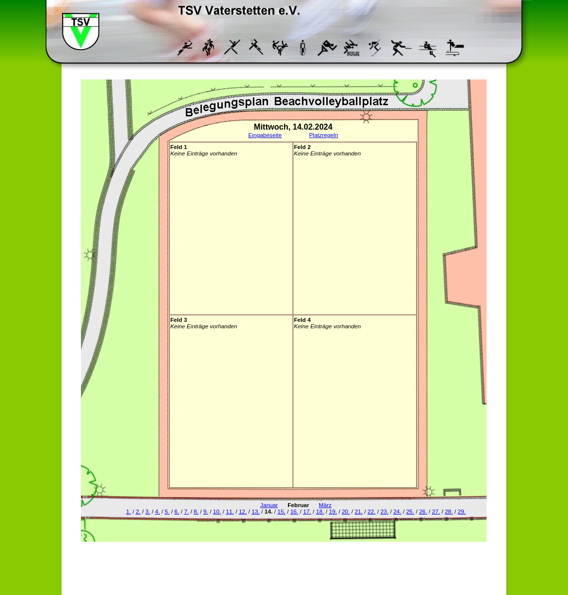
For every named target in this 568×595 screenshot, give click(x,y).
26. (423, 511)
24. (397, 511)
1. (128, 511)
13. (256, 511)
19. (333, 511)
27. (436, 511)
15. (281, 511)
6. (176, 511)
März (325, 505)
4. (157, 511)
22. (371, 511)
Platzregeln (323, 135)
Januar (269, 505)
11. (230, 511)
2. (138, 511)
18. (320, 511)
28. (449, 511)
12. (243, 511)
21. (358, 511)
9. (206, 511)
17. (307, 511)
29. (462, 511)
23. (384, 511)
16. (294, 511)
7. (186, 511)
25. (410, 511)
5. (167, 511)
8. (196, 511)
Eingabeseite (265, 135)
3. (147, 511)
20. (346, 511)
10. (217, 511)
